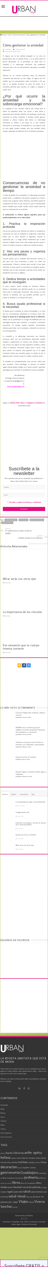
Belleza (3, 1099)
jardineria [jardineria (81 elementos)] (31, 1163)
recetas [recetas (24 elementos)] (3, 1177)
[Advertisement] (24, 425)
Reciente (5, 780)
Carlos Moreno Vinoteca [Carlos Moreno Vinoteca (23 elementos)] (26, 1144)
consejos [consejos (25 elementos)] (31, 1148)
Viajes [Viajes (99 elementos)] (23, 1187)
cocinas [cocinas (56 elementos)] (22, 1148)
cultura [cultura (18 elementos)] (37, 1148)
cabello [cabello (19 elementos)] (13, 1144)
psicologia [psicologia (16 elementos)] (44, 1173)
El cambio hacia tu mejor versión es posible (18, 516)
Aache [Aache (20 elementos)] (3, 1139)
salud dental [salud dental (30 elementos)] (36, 1177)
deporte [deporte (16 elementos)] (20, 1153)
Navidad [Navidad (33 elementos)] (18, 1173)
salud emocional (37, 506)
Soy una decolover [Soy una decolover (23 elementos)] (33, 1182)
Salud (10, 35)
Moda (2, 1095)
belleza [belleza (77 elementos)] (5, 1143)
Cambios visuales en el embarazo (29, 523)
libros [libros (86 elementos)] (16, 1168)
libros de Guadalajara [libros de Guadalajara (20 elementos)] (28, 1169)
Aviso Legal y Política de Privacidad (24, 1210)
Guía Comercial (6, 1123)
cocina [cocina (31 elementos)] (14, 1148)
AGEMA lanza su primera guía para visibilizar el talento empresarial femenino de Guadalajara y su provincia (30, 715)
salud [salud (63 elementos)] (26, 1177)
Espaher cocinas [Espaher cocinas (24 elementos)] (29, 1153)
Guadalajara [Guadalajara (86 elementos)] (29, 1158)
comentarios (24, 780)
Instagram (30, 389)
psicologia (24, 506)
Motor (3, 1111)
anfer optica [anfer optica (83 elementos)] (33, 1138)
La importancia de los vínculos (22, 598)
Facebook (38, 389)
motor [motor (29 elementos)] (10, 1173)
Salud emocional (19, 35)
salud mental (7, 508)
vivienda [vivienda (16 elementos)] (14, 1193)
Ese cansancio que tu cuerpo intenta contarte (21, 632)
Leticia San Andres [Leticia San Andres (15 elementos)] (6, 1169)
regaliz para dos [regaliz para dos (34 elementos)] (15, 1177)
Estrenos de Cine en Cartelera (26, 743)
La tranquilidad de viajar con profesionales (30, 788)
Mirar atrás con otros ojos (19, 564)
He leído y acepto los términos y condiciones (25, 488)
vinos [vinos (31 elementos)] (31, 1187)
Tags (32, 780)
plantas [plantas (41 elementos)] (37, 1172)
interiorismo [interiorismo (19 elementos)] (19, 1164)
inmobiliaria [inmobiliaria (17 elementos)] (11, 1164)
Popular (13, 780)
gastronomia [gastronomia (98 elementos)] (10, 1158)
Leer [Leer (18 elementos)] (44, 1164)
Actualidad (4, 1091)
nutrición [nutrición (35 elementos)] (27, 1173)
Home (3, 35)
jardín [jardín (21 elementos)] (40, 1164)
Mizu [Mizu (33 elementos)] (38, 1168)
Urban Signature (6, 1119)
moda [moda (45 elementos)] (4, 1172)
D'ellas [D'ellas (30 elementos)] (44, 1148)
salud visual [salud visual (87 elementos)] (17, 1182)
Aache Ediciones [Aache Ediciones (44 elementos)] (15, 1138)
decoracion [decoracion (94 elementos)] (9, 1153)
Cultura (3, 1115)
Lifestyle (3, 1107)
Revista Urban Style (17, 389)
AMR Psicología (11, 506)
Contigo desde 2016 (22, 798)
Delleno (30, 1201)
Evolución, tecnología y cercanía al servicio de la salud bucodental (31, 809)
